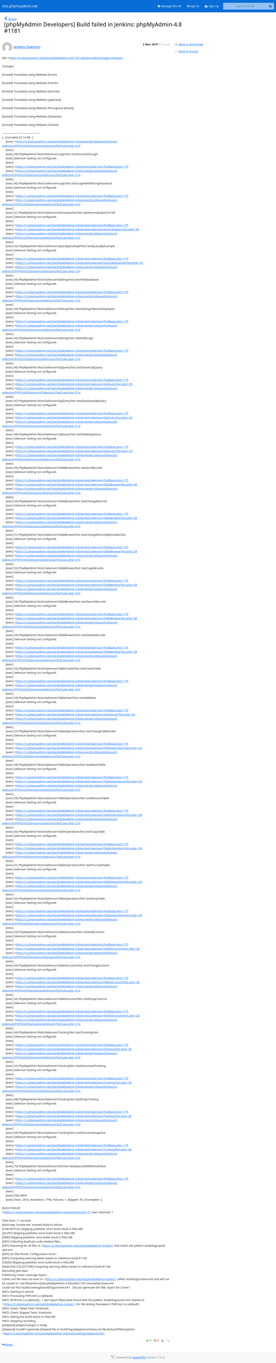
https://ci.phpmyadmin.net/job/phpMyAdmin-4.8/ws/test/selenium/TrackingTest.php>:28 (73, 1049)
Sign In (193, 6)
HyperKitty (139, 1357)
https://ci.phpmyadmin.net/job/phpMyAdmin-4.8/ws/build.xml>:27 (47, 1212)
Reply (7, 1344)
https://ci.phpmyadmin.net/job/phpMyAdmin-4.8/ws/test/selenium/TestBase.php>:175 (72, 166)
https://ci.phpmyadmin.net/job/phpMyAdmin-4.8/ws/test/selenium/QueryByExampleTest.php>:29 (79, 263)
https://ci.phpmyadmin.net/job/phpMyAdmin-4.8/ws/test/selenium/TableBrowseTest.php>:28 (76, 484)
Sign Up (212, 6)
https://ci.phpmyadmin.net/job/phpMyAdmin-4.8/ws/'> (40, 1304)
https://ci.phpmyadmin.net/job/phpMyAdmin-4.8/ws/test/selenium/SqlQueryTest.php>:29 (74, 384)
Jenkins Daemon (27, 46)
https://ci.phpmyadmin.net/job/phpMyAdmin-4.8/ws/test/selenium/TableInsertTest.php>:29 (75, 714)
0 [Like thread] (149, 1340)
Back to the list (186, 51)
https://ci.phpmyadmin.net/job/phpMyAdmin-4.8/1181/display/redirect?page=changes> (66, 58)
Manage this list (170, 6)
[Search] (270, 6)
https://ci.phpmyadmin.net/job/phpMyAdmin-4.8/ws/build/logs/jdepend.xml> (54, 1333)
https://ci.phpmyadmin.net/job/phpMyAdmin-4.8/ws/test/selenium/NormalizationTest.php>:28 (77, 229)
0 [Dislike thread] (156, 1340)
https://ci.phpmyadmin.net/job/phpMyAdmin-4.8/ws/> (78, 1245)
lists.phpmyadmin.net (20, 6)
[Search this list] (245, 6)
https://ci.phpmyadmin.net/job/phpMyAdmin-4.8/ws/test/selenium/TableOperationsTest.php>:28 (79, 748)
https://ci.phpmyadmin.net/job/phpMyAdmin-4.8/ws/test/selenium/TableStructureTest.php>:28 (77, 949)
